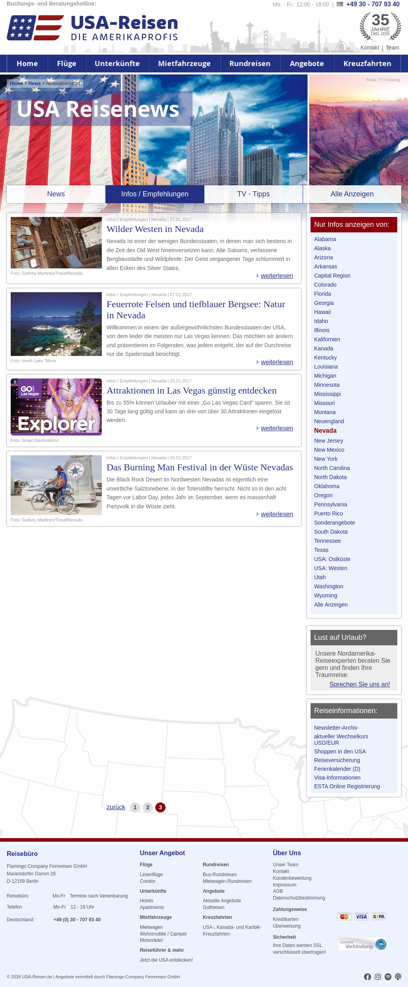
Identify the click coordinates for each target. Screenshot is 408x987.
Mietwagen (151, 927)
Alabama (325, 239)
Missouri (324, 403)
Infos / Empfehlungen (155, 194)
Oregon (323, 495)
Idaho (321, 321)
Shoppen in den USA (340, 751)
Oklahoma (326, 486)
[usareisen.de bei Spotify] (388, 977)
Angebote (307, 63)
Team (392, 47)
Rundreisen (250, 63)
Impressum (284, 885)
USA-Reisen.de (37, 976)
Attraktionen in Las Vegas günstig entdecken (191, 390)
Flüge (66, 63)
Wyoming (325, 595)
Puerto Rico (328, 513)
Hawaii (322, 312)
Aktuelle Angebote (222, 900)
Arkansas (325, 266)
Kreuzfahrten (367, 63)
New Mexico (329, 450)
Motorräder (151, 940)
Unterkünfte (117, 63)
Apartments (152, 907)
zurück (116, 807)
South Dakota (331, 532)
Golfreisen (214, 907)
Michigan (325, 376)
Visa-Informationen (337, 777)
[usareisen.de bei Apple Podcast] (398, 977)
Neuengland (329, 421)
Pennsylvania (330, 504)
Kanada (323, 348)
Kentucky (325, 357)
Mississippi (327, 394)
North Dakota (330, 477)
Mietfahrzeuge (184, 63)
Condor (147, 881)
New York (325, 459)
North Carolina (332, 468)
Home (27, 63)
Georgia (324, 303)
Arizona (323, 257)
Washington (328, 586)
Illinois (322, 330)
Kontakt (369, 47)
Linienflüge (151, 874)
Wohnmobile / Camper (163, 934)
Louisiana (326, 366)
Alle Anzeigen (352, 194)
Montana (325, 412)
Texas (321, 550)
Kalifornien (327, 339)
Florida (322, 294)
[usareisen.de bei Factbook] (367, 977)
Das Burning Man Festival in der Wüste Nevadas (200, 467)
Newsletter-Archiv (336, 728)
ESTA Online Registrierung (347, 786)
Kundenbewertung (292, 878)
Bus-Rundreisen (220, 874)
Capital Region (332, 275)
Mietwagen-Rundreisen (227, 881)
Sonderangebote (334, 522)
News (35, 83)
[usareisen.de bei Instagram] (378, 977)
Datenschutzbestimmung (299, 898)
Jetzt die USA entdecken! (166, 960)
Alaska (322, 248)
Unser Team (285, 864)
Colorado (325, 284)
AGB (278, 891)
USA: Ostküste (332, 559)
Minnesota (327, 385)
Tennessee (327, 541)
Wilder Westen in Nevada (155, 229)
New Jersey (328, 440)
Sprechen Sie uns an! (360, 684)
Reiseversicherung (337, 760)
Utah (320, 577)
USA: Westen (330, 568)
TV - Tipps (253, 194)
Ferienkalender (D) (337, 769)
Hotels (146, 900)
